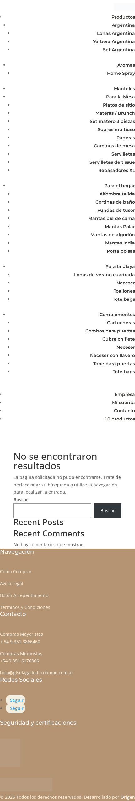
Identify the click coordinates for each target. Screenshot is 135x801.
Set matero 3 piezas (112, 121)
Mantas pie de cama (111, 218)
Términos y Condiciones (25, 607)
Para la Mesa (120, 97)
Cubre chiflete (118, 339)
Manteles (124, 88)
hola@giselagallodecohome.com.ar (36, 673)
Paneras (125, 137)
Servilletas (123, 154)
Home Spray (121, 73)
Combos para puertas (110, 331)
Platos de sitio (119, 105)
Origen (128, 797)
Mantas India (120, 243)
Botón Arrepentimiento (24, 595)
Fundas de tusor (116, 210)
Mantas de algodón (112, 235)
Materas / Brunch (115, 113)
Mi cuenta (123, 402)
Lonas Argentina (116, 33)
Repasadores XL (116, 170)
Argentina (123, 25)
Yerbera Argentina (114, 41)
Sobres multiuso (116, 129)
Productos (123, 17)
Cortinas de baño (115, 202)
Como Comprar (16, 571)
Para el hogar (119, 186)
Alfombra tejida (117, 194)
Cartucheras (121, 323)
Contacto (124, 411)
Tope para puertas (114, 363)
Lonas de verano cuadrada (104, 274)
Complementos (117, 314)
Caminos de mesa (114, 146)
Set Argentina (119, 49)
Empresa (125, 394)
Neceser (125, 283)
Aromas (126, 65)
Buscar (21, 499)
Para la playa (120, 266)
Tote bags (124, 299)
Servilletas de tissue (112, 162)
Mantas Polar (120, 226)
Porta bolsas (121, 251)
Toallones (124, 291)
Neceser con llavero (112, 355)
